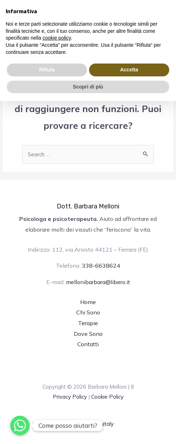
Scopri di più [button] (88, 87)
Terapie (88, 323)
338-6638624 (101, 265)
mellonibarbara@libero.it (98, 282)
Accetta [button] (129, 69)
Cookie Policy (107, 396)
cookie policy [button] (57, 38)
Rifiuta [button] (47, 69)
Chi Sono (88, 312)
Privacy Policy (70, 396)
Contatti (88, 344)
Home (88, 302)
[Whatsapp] (20, 425)
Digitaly (104, 423)
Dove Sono (88, 333)
